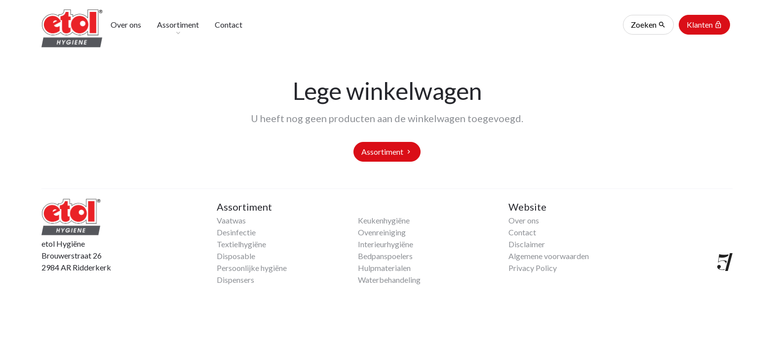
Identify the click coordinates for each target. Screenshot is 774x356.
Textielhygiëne (241, 244)
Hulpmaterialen (384, 267)
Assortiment (387, 151)
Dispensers (235, 279)
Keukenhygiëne (384, 220)
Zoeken (648, 24)
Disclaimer (526, 244)
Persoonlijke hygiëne (252, 267)
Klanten (704, 24)
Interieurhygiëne (385, 244)
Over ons (523, 220)
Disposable (236, 256)
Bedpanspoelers (385, 256)
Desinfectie (236, 232)
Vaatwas (231, 220)
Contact (522, 232)
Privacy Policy (532, 267)
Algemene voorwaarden (548, 256)
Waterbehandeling (389, 279)
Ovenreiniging (382, 232)
